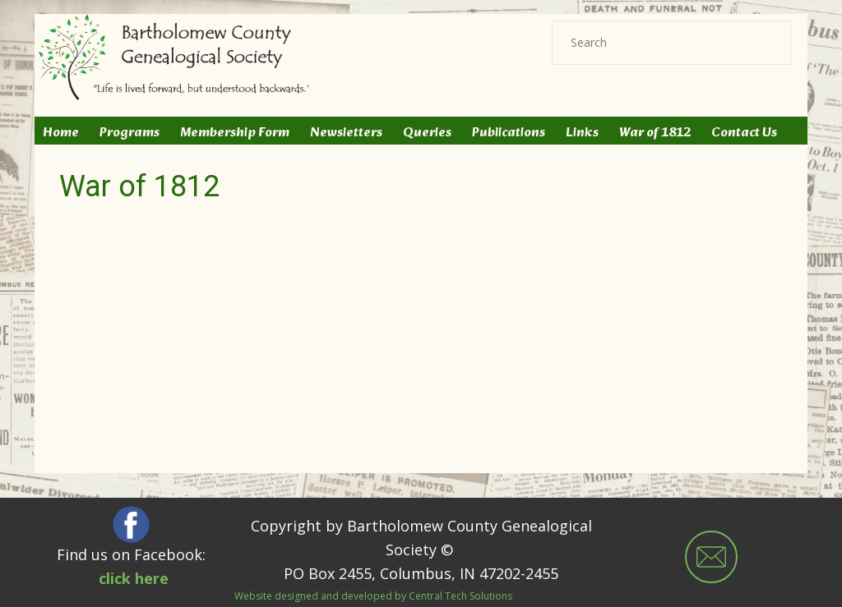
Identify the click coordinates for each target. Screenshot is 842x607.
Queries (427, 133)
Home (61, 133)
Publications (508, 133)
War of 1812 (655, 133)
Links (582, 133)
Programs (129, 133)
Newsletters (346, 133)
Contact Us (744, 133)
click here (134, 578)
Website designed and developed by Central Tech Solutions (373, 596)
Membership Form (234, 133)
